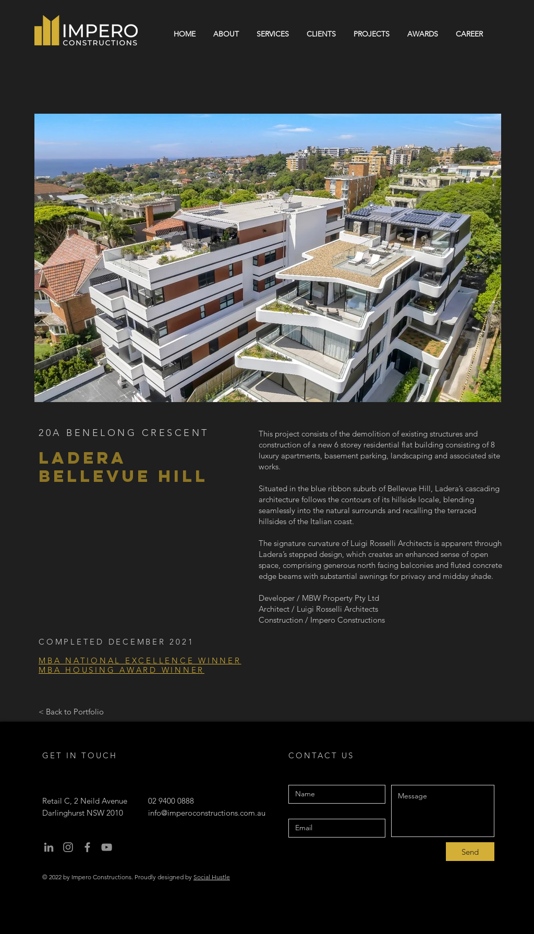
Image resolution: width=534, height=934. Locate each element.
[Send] (470, 851)
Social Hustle (211, 877)
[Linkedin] (48, 847)
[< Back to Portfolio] (71, 711)
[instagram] (68, 847)
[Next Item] (483, 258)
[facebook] (87, 847)
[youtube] (106, 847)
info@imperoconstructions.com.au (206, 813)
